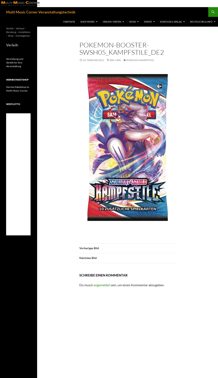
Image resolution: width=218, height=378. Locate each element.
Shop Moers (87, 21)
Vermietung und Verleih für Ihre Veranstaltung (14, 62)
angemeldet (101, 285)
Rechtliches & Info (201, 21)
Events (148, 21)
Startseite (69, 21)
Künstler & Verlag (171, 21)
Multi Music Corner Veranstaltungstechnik (40, 12)
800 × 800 (115, 60)
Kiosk (132, 21)
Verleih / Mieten (112, 21)
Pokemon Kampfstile (140, 60)
